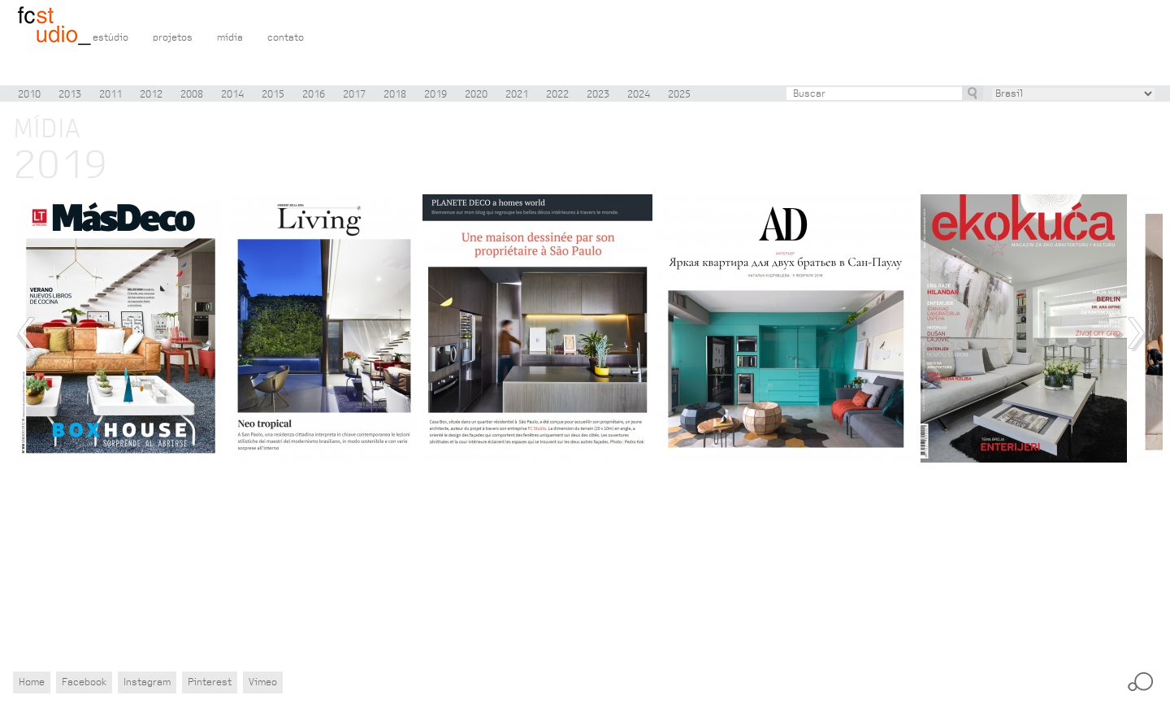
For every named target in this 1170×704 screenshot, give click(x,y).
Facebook (84, 682)
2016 (313, 94)
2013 (69, 94)
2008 (191, 94)
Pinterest (210, 682)
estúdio (110, 38)
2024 (638, 94)
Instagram (147, 682)
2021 (516, 94)
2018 (395, 94)
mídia (230, 38)
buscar (972, 92)
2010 (29, 94)
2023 (598, 94)
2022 (557, 94)
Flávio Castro (55, 27)
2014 (232, 94)
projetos (173, 38)
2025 (679, 94)
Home (32, 682)
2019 (435, 94)
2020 (476, 94)
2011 (110, 94)
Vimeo (263, 682)
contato (285, 38)
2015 (273, 94)
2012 (151, 94)
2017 (354, 94)
